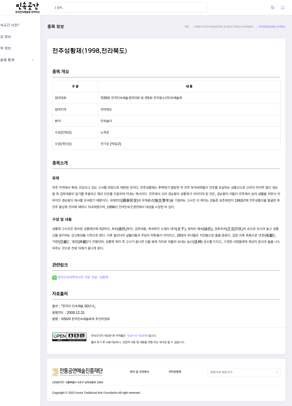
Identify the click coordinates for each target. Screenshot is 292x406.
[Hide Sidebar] (63, 7)
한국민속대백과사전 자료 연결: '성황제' (97, 277)
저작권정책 (182, 372)
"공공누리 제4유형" (149, 336)
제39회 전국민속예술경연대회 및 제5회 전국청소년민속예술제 (223, 26)
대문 (187, 26)
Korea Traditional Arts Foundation (111, 392)
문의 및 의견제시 (149, 372)
